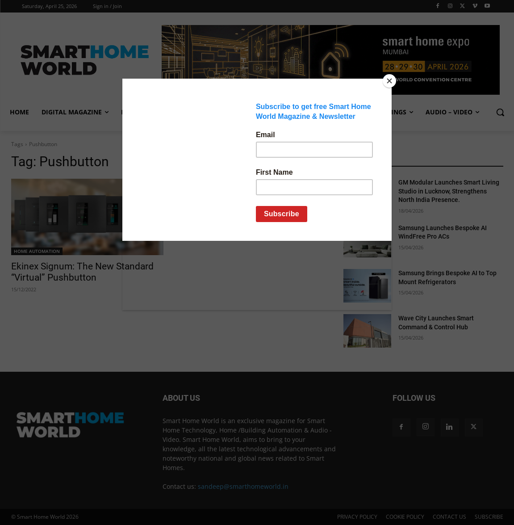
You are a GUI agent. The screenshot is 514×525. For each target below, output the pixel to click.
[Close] (389, 81)
